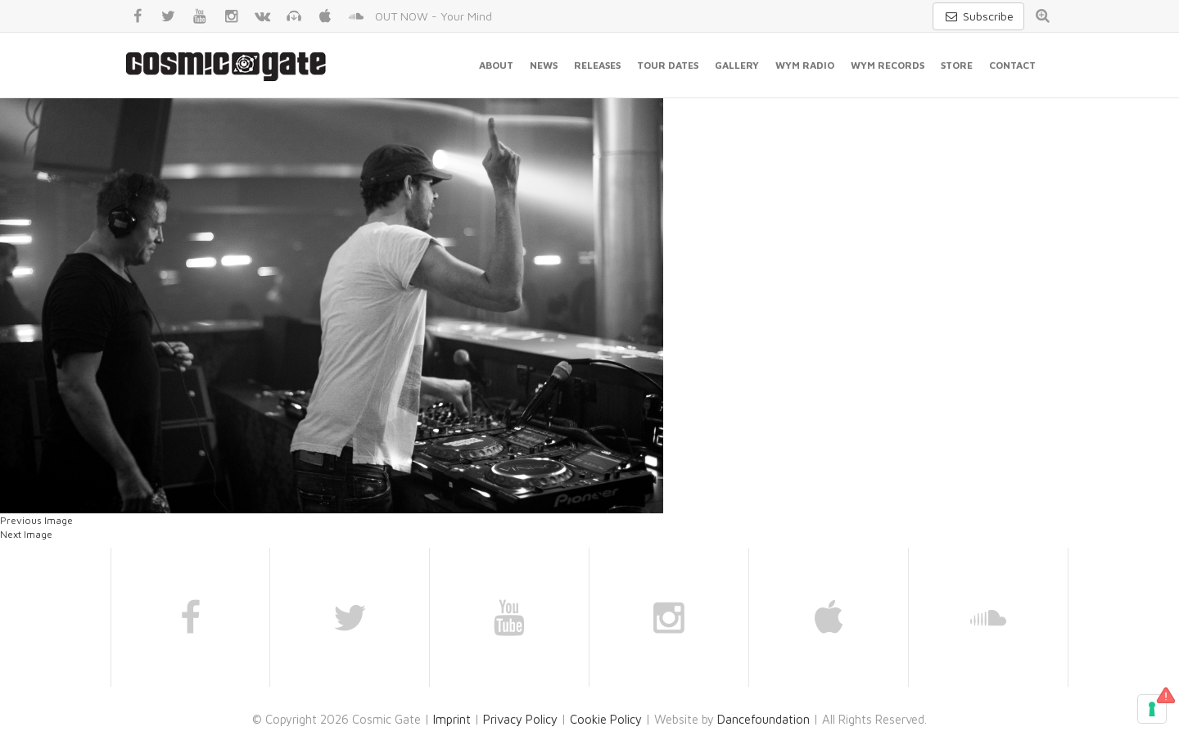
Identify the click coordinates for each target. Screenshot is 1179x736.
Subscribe (978, 16)
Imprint (452, 719)
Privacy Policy (520, 719)
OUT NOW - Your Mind (433, 16)
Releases (597, 65)
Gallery (737, 65)
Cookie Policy (606, 719)
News (544, 65)
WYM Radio (804, 65)
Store (957, 65)
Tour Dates (667, 65)
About (496, 65)
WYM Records (887, 65)
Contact (1012, 65)
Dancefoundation (763, 719)
